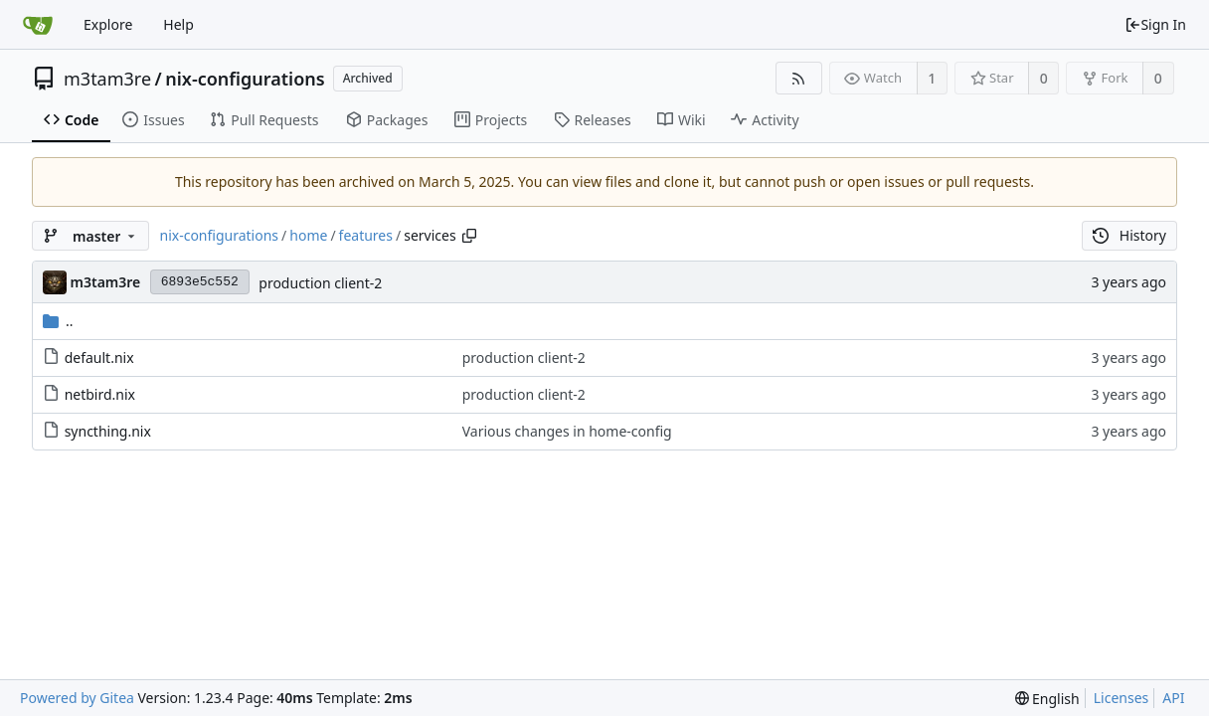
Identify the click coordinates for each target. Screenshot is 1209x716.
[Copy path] (469, 236)
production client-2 (320, 282)
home (308, 235)
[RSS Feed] (799, 78)
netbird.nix (100, 394)
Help (178, 24)
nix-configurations (244, 79)
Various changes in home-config (567, 431)
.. (58, 320)
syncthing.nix (108, 431)
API (1173, 697)
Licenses (1121, 697)
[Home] (38, 25)
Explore (108, 24)
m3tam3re (107, 79)
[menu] (1047, 698)
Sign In (1155, 24)
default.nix (99, 357)
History (1129, 235)
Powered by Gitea (77, 697)
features (366, 235)
